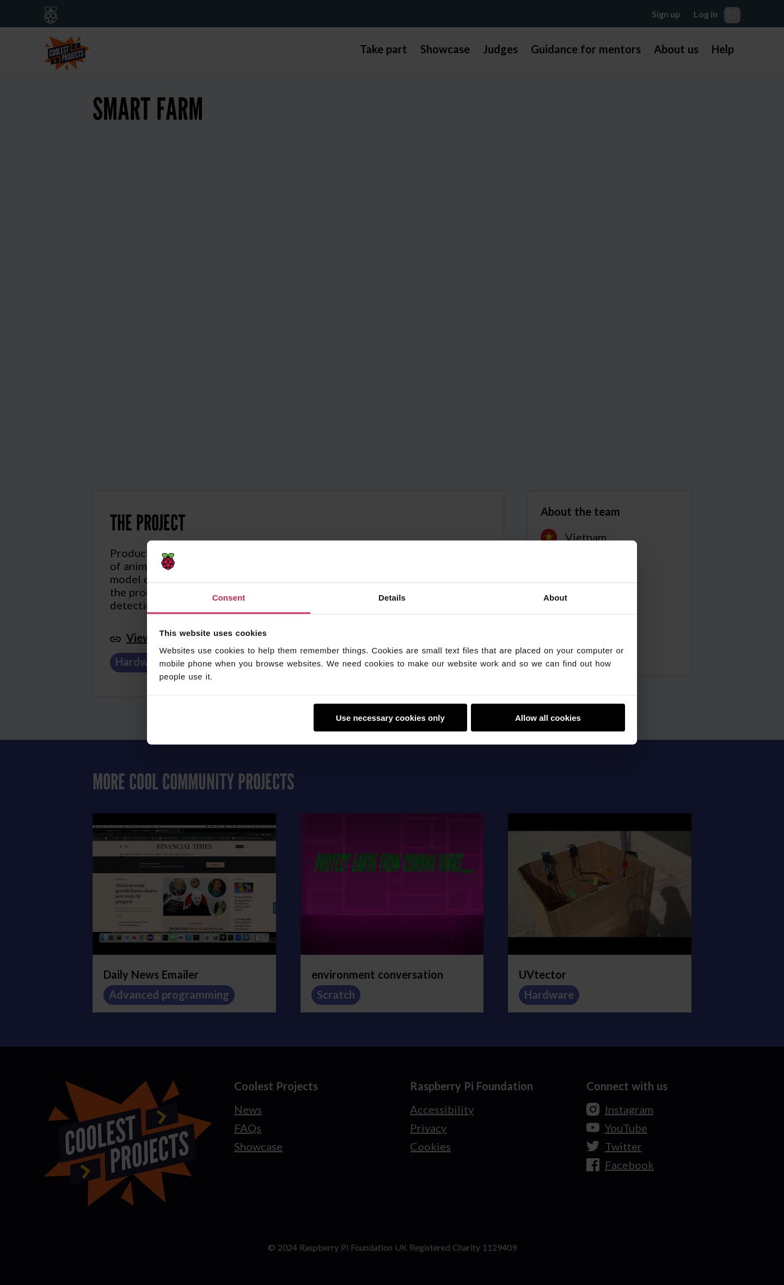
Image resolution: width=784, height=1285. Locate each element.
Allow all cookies (548, 717)
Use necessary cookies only (390, 717)
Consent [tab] (229, 597)
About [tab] (555, 597)
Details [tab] (392, 597)
